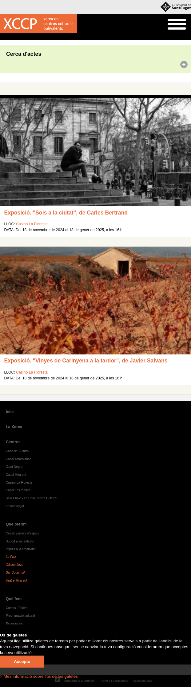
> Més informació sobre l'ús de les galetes (39, 676)
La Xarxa (14, 426)
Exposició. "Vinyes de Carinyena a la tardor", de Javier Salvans (85, 361)
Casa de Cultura (17, 451)
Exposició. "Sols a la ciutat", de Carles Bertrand (66, 213)
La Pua (11, 556)
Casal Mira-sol (16, 474)
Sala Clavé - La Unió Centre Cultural (31, 498)
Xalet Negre (14, 466)
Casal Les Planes (18, 490)
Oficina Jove (14, 564)
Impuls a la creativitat (21, 549)
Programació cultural (20, 615)
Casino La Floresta (32, 224)
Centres (13, 442)
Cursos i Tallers (16, 608)
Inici (3, 37)
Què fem (14, 598)
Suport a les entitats (20, 541)
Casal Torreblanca (18, 459)
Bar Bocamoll (15, 572)
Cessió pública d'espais (22, 533)
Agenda (16, 37)
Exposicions (14, 623)
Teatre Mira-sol (16, 580)
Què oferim (16, 524)
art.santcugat (15, 506)
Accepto (22, 661)
